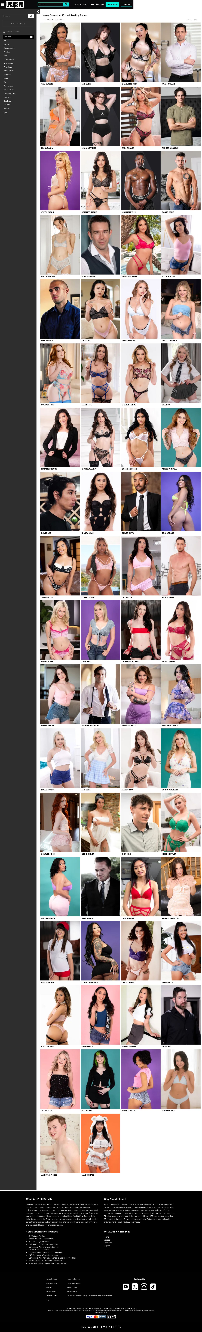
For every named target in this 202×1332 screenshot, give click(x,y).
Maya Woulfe (48, 276)
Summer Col (47, 597)
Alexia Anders (129, 1047)
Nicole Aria (47, 148)
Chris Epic (167, 1047)
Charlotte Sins (129, 84)
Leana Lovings (89, 148)
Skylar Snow (128, 341)
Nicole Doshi (168, 662)
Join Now (112, 4)
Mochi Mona (47, 982)
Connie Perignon (90, 982)
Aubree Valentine (170, 918)
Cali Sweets (47, 84)
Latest (188, 19)
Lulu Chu (86, 341)
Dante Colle (168, 212)
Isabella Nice (168, 1111)
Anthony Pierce (49, 1175)
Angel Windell (169, 469)
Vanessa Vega (129, 726)
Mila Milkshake (170, 726)
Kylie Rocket (168, 276)
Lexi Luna (86, 84)
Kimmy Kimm (88, 533)
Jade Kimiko (128, 918)
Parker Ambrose (170, 148)
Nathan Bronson (90, 726)
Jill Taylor (46, 1111)
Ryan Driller (168, 84)
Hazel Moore (47, 726)
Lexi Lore (86, 790)
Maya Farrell (169, 982)
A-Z (195, 19)
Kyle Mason (87, 918)
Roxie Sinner (88, 854)
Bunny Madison (170, 790)
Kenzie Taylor (169, 854)
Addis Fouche (128, 1111)
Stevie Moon (47, 212)
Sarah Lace (87, 1047)
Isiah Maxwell (129, 212)
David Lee (46, 533)
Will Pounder (88, 276)
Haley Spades (47, 790)
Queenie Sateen (129, 469)
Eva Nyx (166, 405)
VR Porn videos (91, 1204)
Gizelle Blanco (129, 276)
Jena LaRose (168, 533)
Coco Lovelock (169, 341)
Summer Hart (48, 405)
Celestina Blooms (130, 662)
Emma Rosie (47, 662)
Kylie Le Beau (47, 1047)
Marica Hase (88, 1175)
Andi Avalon (128, 148)
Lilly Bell (86, 662)
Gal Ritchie (127, 597)
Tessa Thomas (88, 597)
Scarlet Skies (48, 854)
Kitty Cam (87, 1111)
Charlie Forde (129, 405)
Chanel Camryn (89, 469)
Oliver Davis (128, 533)
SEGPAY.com (125, 1310)
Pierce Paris (168, 597)
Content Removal (101, 1312)
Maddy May (127, 790)
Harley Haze (128, 982)
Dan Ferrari (47, 341)
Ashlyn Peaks (48, 918)
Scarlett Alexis (89, 212)
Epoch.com (58, 1310)
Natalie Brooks (49, 469)
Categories (18, 24)
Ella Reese (87, 405)
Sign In (126, 4)
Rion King (126, 854)
